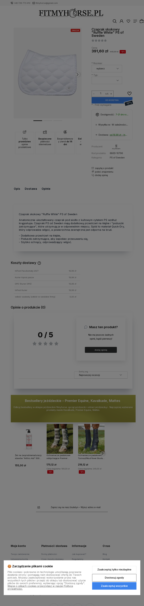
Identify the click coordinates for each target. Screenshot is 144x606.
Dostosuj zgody (114, 577)
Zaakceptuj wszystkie (114, 585)
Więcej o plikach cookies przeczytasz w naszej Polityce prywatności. (40, 587)
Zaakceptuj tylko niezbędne (114, 569)
